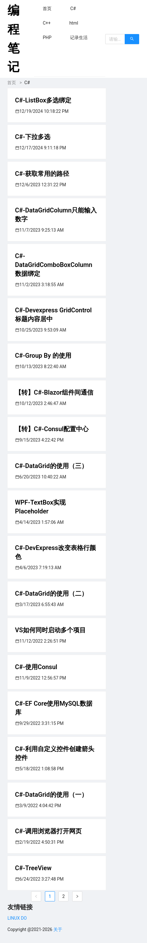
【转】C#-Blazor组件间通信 (54, 392)
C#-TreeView (33, 868)
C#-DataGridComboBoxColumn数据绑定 (53, 264)
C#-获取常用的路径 (42, 173)
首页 (11, 82)
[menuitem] (47, 8)
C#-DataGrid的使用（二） (51, 593)
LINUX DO (17, 918)
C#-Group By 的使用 (43, 355)
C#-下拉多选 (32, 137)
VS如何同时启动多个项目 (50, 630)
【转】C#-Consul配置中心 (52, 429)
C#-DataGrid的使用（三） (51, 466)
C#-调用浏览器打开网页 (48, 831)
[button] (47, 8)
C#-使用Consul (36, 667)
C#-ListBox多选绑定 (43, 100)
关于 (57, 929)
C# (27, 82)
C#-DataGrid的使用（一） (51, 794)
